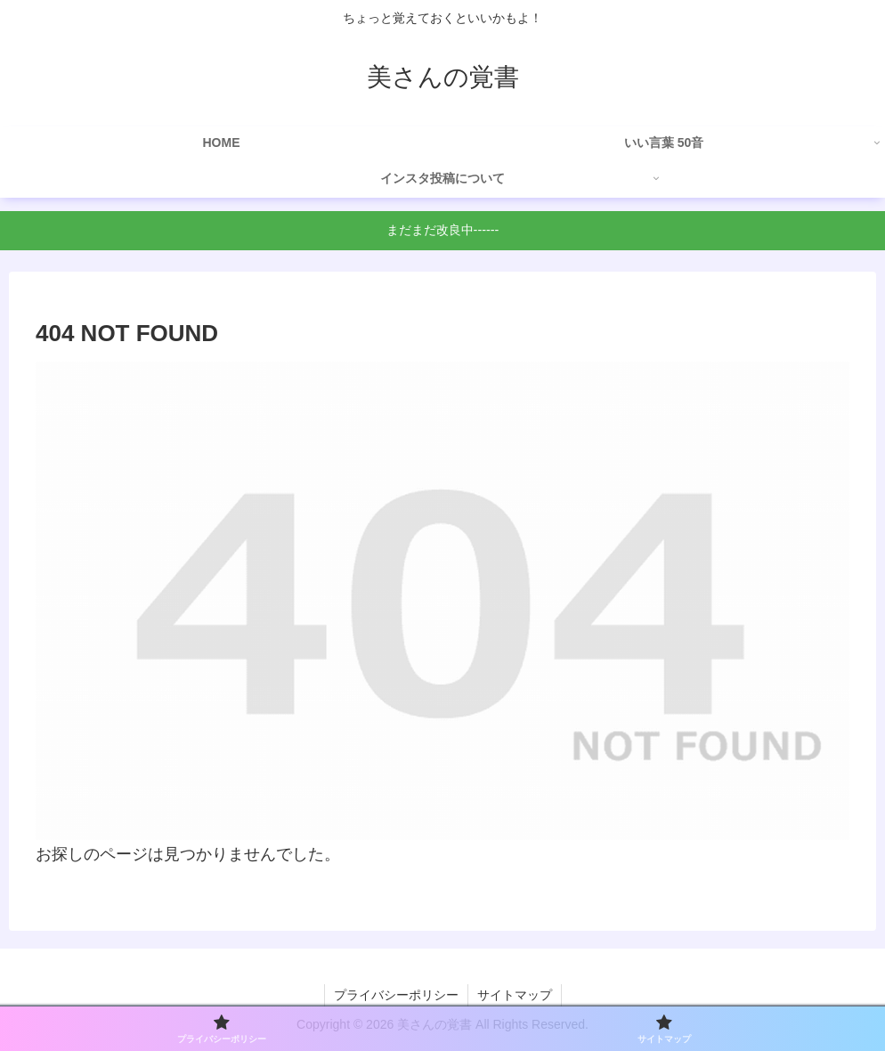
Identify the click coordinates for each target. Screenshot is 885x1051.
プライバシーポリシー (396, 995)
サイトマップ (514, 995)
